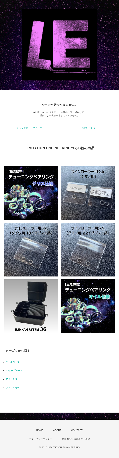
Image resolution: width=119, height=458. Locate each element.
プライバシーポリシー (40, 439)
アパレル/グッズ (14, 387)
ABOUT (57, 430)
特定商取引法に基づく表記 (76, 439)
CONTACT (77, 430)
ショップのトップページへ (30, 128)
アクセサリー (13, 379)
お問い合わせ (89, 128)
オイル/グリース (14, 370)
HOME (39, 430)
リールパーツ (13, 362)
